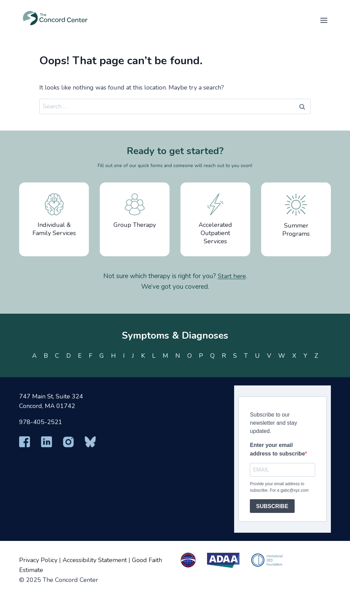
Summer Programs (296, 215)
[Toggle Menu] (324, 20)
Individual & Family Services (54, 215)
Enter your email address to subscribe (277, 449)
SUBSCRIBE (272, 506)
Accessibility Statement (95, 560)
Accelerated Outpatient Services (215, 219)
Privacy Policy (38, 560)
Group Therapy (134, 211)
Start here (231, 276)
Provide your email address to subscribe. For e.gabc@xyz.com (279, 487)
